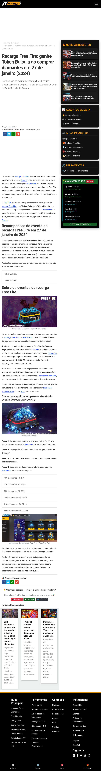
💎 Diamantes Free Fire (72, 147)
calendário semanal (47, 376)
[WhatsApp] (89, 755)
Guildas (55, 727)
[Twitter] (81, 755)
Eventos (55, 731)
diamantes (31, 184)
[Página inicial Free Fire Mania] (11, 4)
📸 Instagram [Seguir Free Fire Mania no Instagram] (17, 599)
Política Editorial (80, 709)
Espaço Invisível (39, 721)
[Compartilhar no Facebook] (3, 582)
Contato (76, 714)
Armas (55, 718)
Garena (24, 180)
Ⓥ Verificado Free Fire (72, 119)
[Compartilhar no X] (8, 582)
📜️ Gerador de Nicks (71, 156)
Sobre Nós (77, 705)
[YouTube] (85, 755)
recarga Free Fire (22, 177)
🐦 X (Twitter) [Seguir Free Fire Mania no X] (42, 599)
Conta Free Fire (17, 725)
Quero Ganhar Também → (80, 224)
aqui (23, 391)
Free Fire (7, 203)
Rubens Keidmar (11, 127)
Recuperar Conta (18, 729)
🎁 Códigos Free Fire (71, 143)
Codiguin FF (16, 720)
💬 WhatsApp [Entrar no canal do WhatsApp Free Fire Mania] (29, 599)
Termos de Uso (79, 726)
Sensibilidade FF (18, 738)
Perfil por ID (37, 705)
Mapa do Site (78, 730)
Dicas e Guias (58, 709)
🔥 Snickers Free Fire (71, 115)
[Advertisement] (29, 157)
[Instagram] (74, 755)
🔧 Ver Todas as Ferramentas (75, 171)
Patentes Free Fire (39, 738)
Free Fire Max (17, 716)
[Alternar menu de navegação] (96, 4)
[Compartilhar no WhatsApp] (12, 582)
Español (76, 745)
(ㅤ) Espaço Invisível (70, 139)
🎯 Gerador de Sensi (71, 151)
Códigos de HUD (39, 726)
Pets (54, 722)
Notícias (55, 705)
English (76, 741)
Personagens (58, 714)
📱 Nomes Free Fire (70, 124)
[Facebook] (77, 755)
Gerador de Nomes (40, 709)
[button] (18, 134)
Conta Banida (17, 734)
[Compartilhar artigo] (17, 582)
